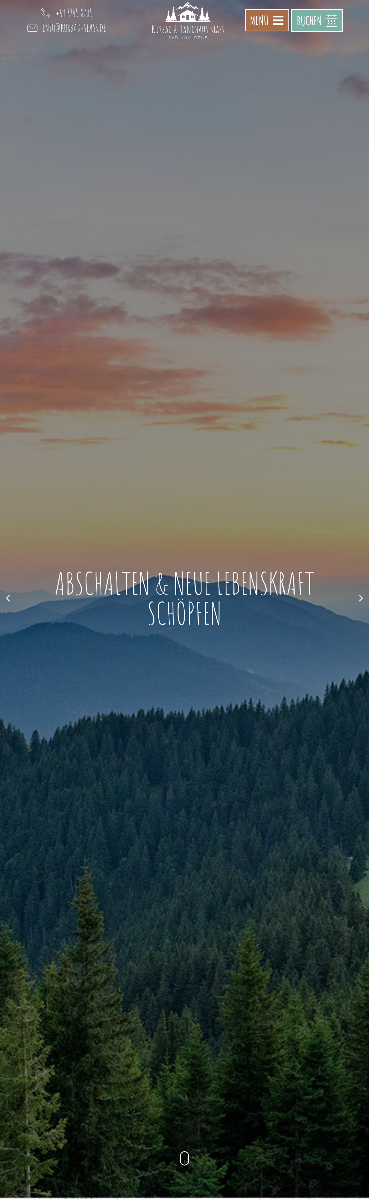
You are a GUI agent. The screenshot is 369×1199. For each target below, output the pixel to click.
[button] (8, 598)
